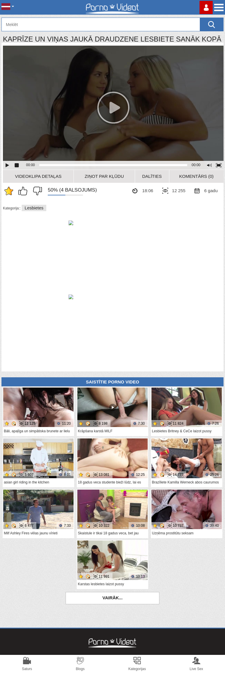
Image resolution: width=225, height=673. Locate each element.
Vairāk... (113, 597)
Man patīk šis (24, 191)
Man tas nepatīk (36, 191)
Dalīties (152, 176)
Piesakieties (206, 7)
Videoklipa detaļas (38, 176)
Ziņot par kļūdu (104, 176)
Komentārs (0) (196, 176)
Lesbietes (34, 207)
